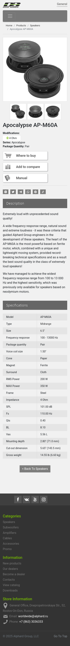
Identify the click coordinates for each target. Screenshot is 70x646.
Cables (7, 538)
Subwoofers (11, 527)
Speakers (35, 25)
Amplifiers (9, 533)
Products (21, 25)
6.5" (42, 330)
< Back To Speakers (35, 469)
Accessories (11, 543)
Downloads (10, 590)
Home (9, 25)
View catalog (11, 585)
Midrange (45, 323)
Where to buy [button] (26, 156)
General (62, 4)
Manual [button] (21, 178)
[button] (5, 191)
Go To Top (60, 636)
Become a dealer (14, 574)
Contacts (9, 579)
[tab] (18, 111)
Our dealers (10, 569)
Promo (7, 549)
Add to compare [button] (28, 167)
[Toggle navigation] (10, 16)
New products (12, 563)
